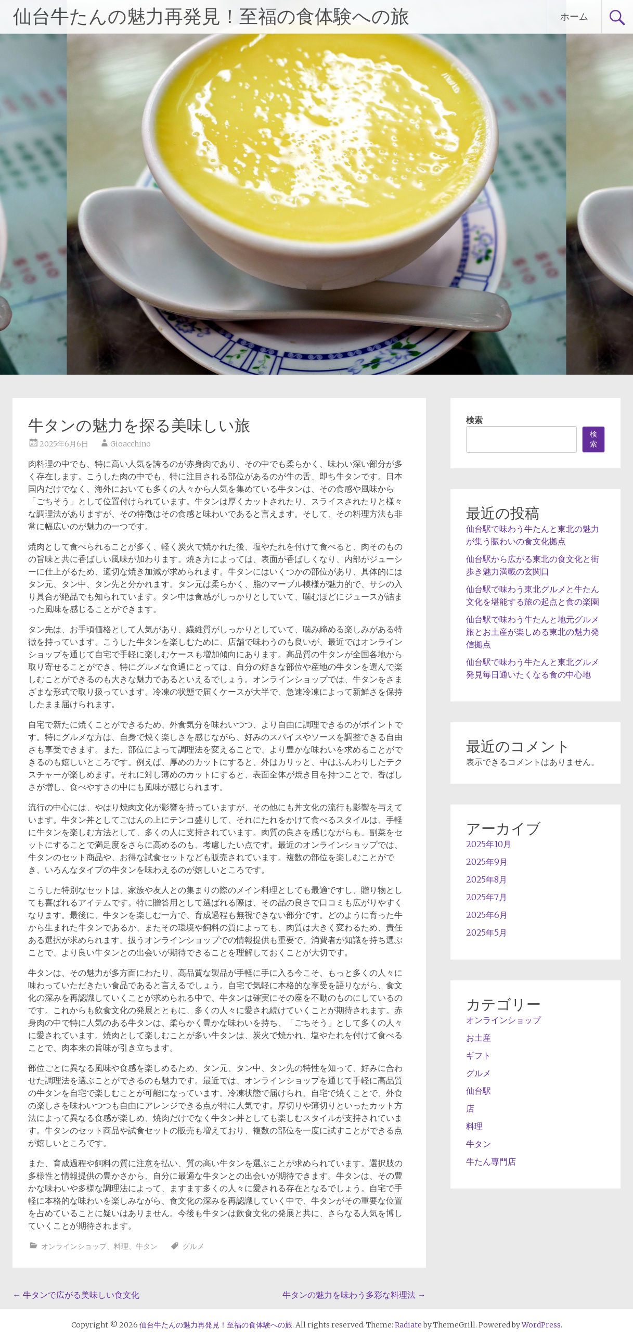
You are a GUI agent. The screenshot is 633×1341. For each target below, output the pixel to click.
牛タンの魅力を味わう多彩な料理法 (354, 1294)
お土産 (478, 1037)
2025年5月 (486, 932)
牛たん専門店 (491, 1161)
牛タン (147, 1246)
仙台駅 (478, 1090)
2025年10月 (488, 844)
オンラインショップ (74, 1246)
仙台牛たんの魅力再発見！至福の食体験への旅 (211, 17)
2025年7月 (486, 897)
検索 (474, 420)
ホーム (574, 16)
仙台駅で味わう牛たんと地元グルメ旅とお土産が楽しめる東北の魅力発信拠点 (532, 631)
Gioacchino (130, 444)
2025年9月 (487, 862)
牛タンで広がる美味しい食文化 (75, 1294)
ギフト (478, 1055)
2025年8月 (486, 879)
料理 (121, 1246)
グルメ (193, 1246)
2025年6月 (487, 915)
